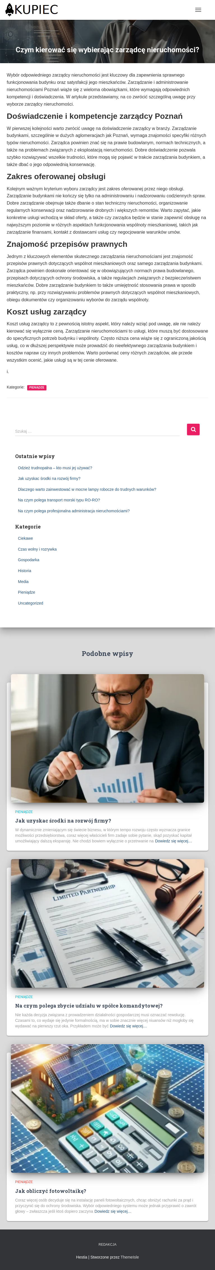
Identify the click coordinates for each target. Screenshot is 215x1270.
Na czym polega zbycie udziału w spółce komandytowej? (89, 1005)
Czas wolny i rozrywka (37, 549)
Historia (24, 570)
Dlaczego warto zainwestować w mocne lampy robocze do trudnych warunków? (87, 489)
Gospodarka (28, 560)
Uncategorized (30, 603)
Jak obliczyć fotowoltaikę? (50, 1191)
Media (23, 581)
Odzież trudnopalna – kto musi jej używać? (55, 468)
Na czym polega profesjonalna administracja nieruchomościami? (74, 511)
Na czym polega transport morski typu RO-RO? (59, 500)
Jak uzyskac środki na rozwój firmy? (49, 478)
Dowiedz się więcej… (173, 841)
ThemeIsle (130, 1257)
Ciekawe (25, 538)
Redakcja (107, 1245)
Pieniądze (36, 387)
